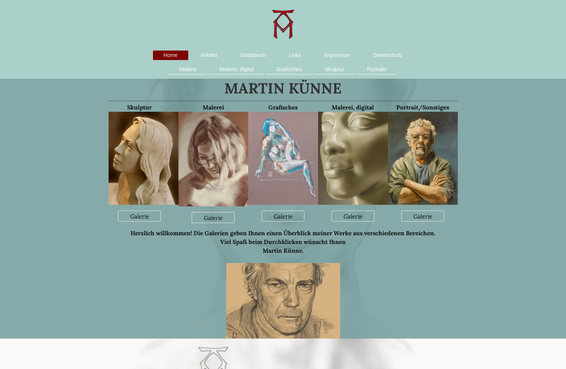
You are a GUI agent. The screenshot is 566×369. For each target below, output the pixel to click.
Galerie (139, 215)
